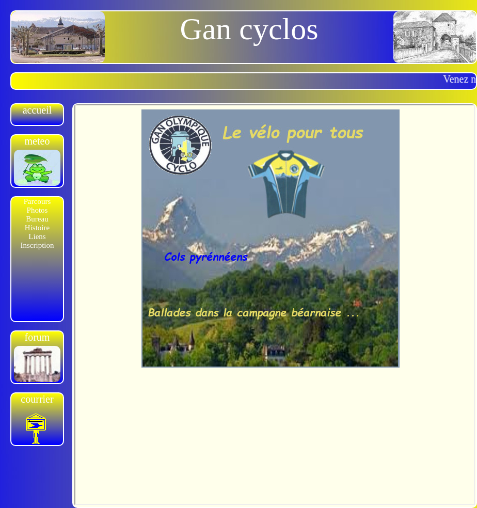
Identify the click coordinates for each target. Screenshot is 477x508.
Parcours (37, 201)
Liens (36, 236)
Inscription (37, 245)
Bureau (37, 219)
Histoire (37, 228)
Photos (37, 210)
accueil (37, 110)
